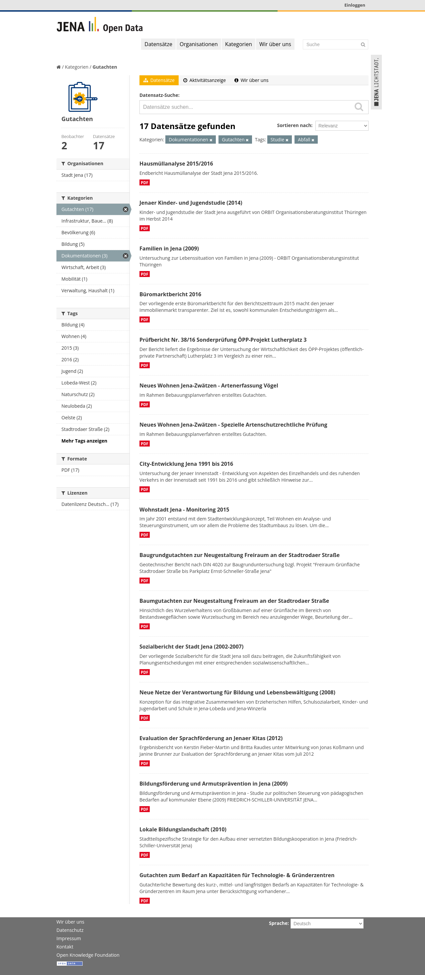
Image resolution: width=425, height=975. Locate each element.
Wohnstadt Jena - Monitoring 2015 (184, 509)
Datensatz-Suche (158, 95)
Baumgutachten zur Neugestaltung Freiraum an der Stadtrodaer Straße (234, 600)
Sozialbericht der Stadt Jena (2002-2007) (191, 646)
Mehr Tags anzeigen (84, 441)
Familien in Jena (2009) (169, 248)
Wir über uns (275, 44)
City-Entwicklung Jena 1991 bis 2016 (186, 463)
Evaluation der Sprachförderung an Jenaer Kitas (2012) (211, 738)
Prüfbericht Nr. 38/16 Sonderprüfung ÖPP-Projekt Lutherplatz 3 (222, 339)
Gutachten (105, 67)
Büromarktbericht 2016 (170, 294)
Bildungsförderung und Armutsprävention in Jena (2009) (213, 783)
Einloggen (354, 5)
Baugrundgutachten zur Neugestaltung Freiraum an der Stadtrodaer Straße (239, 555)
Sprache (278, 923)
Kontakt (64, 946)
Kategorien (238, 44)
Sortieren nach (294, 125)
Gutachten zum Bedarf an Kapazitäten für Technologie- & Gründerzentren (236, 875)
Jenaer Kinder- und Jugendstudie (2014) (190, 202)
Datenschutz (69, 930)
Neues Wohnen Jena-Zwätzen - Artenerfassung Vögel (208, 385)
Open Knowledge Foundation (88, 955)
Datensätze (158, 44)
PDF (144, 182)
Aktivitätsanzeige (204, 80)
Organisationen (199, 44)
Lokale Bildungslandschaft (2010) (182, 829)
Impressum (68, 938)
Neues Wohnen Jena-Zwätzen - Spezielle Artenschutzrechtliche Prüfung (233, 424)
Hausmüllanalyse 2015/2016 (176, 163)
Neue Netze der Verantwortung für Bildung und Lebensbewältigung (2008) (237, 692)
